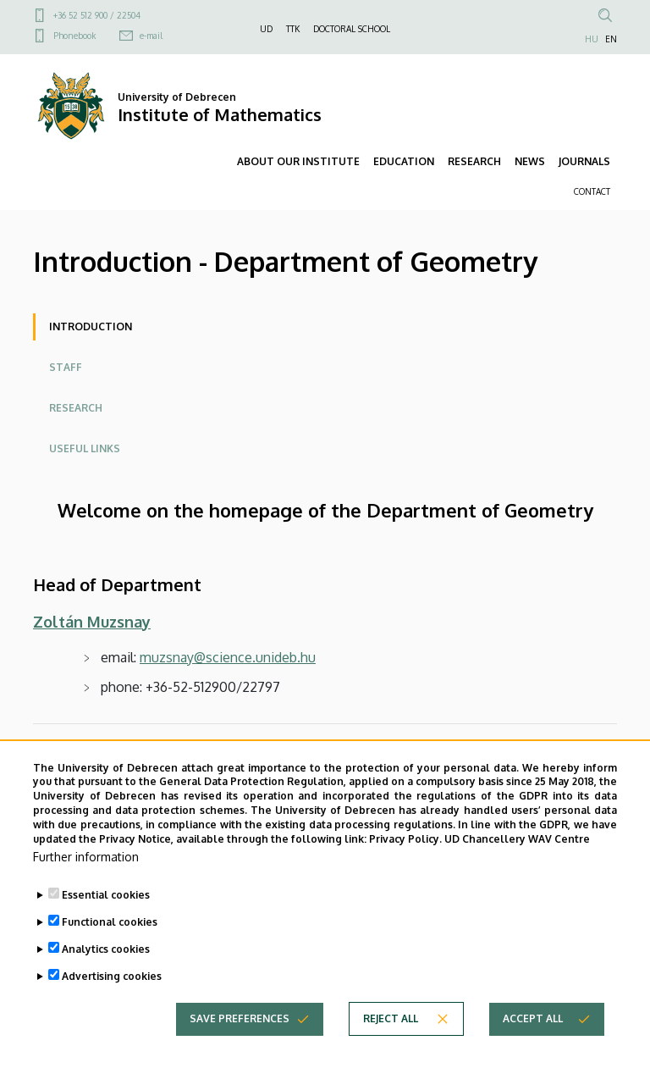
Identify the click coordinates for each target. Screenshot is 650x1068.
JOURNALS (584, 161)
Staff (65, 367)
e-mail (151, 35)
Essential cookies (106, 928)
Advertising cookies (112, 1010)
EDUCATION (403, 161)
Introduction (90, 326)
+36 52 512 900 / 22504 (96, 15)
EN (611, 39)
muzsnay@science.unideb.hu (228, 657)
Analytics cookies (106, 983)
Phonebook (74, 35)
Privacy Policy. (405, 872)
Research (75, 407)
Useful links (84, 448)
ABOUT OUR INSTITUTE (298, 161)
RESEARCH (474, 161)
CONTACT (592, 191)
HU (591, 39)
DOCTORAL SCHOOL (351, 29)
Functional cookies (109, 955)
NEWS (530, 161)
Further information (86, 890)
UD (266, 29)
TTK (293, 29)
